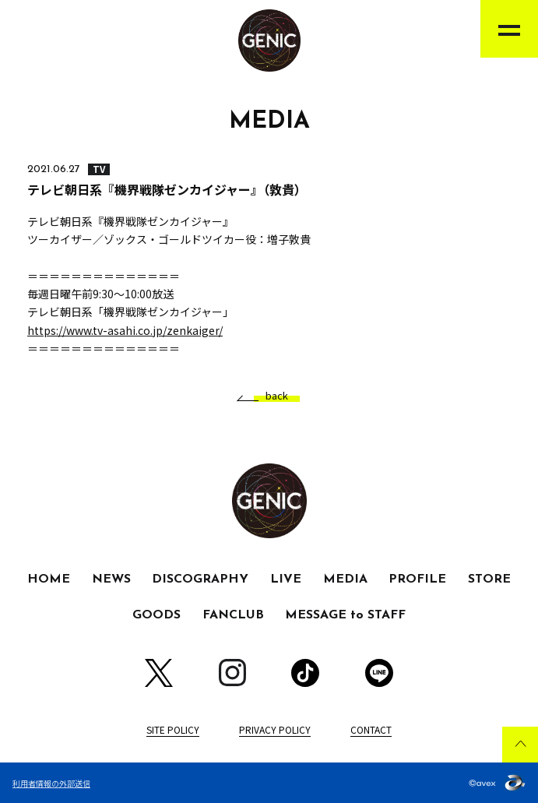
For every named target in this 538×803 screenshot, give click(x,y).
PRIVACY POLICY (275, 729)
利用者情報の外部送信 (51, 783)
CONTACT (371, 729)
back (271, 396)
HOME (48, 579)
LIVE (285, 579)
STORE (489, 579)
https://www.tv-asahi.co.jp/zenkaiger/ (125, 330)
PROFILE (417, 579)
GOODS (156, 615)
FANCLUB (233, 615)
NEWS (111, 579)
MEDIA (345, 579)
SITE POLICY (172, 729)
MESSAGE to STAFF (345, 615)
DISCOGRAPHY (200, 579)
